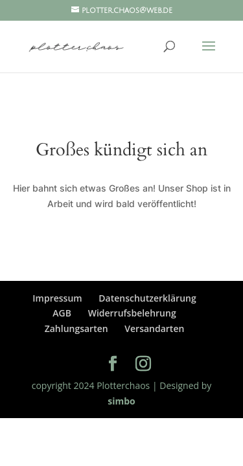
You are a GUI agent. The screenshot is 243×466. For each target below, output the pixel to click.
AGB (61, 313)
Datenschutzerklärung (147, 298)
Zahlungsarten (76, 328)
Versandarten (154, 328)
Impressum (57, 298)
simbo (121, 401)
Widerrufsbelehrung (132, 313)
